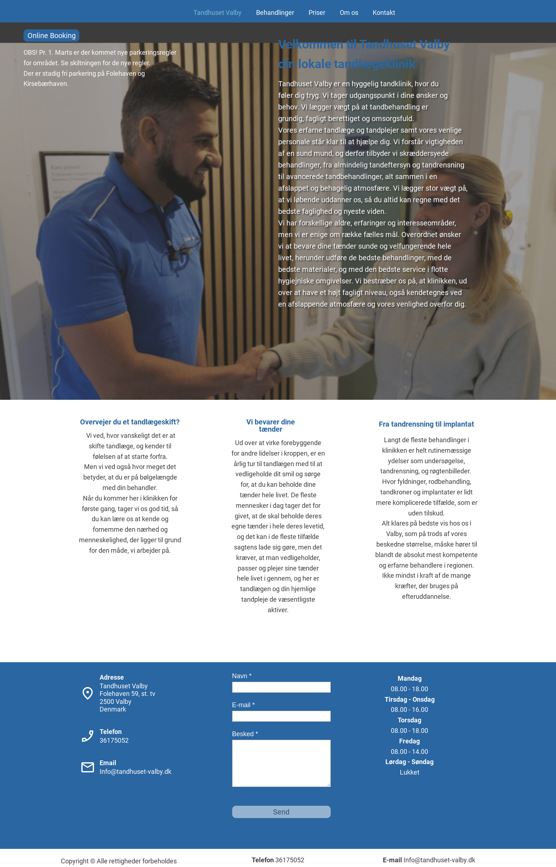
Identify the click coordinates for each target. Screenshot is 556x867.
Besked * (245, 734)
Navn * (242, 676)
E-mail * (243, 705)
